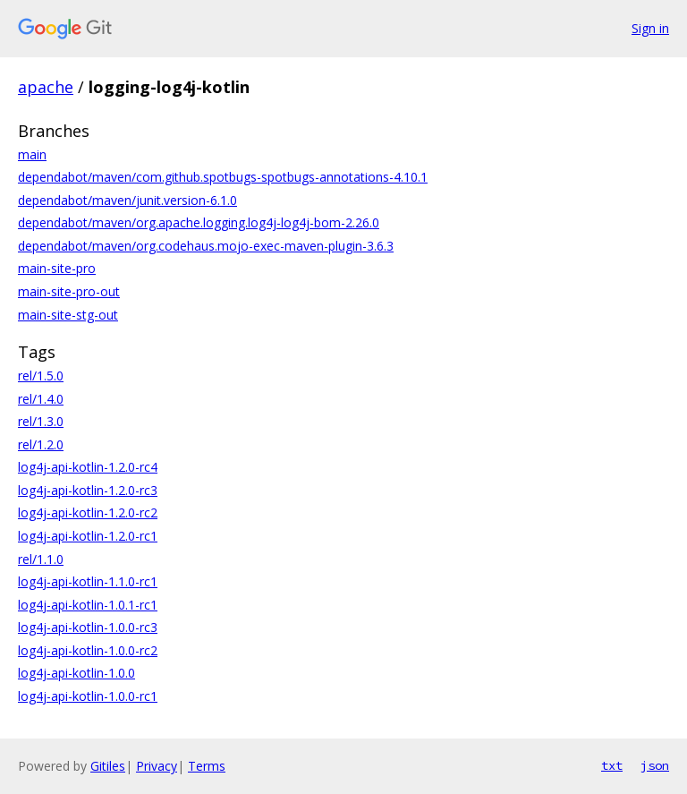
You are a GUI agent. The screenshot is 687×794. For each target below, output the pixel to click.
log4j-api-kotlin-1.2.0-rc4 (87, 466)
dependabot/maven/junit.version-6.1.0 (127, 200)
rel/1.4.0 (41, 398)
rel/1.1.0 (41, 559)
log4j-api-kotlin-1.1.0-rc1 (87, 581)
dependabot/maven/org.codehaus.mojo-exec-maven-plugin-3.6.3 (206, 245)
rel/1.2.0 (41, 444)
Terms (206, 765)
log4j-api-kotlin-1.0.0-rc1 (87, 695)
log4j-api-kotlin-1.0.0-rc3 (87, 627)
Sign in (650, 28)
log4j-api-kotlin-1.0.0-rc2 (87, 650)
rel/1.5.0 (41, 375)
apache (45, 87)
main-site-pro (57, 268)
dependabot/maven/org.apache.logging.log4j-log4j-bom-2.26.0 (198, 222)
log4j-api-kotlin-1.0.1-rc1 (87, 604)
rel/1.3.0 (41, 421)
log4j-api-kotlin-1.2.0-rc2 (87, 512)
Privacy (156, 765)
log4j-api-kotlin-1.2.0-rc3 (87, 490)
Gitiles (107, 765)
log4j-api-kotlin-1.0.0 (76, 672)
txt (612, 765)
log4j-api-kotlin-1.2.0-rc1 (87, 535)
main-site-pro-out (69, 291)
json (654, 765)
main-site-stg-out (68, 314)
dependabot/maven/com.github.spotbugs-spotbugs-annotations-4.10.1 (223, 176)
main (32, 154)
